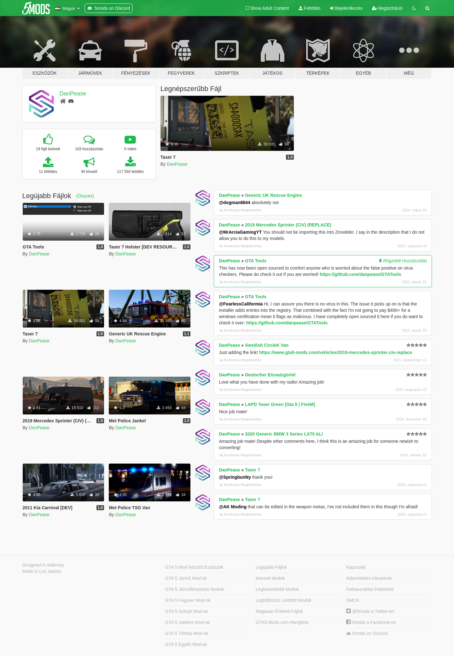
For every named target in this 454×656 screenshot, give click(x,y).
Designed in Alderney (43, 565)
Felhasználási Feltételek (369, 589)
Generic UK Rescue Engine (273, 195)
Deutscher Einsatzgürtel (270, 374)
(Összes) (85, 195)
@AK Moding (233, 506)
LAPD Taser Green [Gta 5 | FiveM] (280, 404)
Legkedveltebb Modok (277, 589)
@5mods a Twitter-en (370, 611)
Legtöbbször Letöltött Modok (283, 600)
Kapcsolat (355, 567)
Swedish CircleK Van (267, 345)
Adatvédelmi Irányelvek (369, 578)
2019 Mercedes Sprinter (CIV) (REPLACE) (288, 224)
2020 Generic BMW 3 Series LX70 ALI (284, 433)
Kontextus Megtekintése (240, 210)
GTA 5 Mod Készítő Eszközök (194, 567)
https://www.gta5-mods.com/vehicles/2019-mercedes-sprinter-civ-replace (335, 352)
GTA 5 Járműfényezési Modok (194, 589)
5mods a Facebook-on (371, 622)
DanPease (73, 93)
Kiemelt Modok (270, 578)
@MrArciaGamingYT (240, 232)
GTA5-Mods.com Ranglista (282, 622)
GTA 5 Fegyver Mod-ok (188, 600)
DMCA (352, 600)
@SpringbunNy (235, 477)
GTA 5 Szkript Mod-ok (186, 611)
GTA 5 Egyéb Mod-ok (186, 644)
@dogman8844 (234, 202)
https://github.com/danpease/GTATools (360, 274)
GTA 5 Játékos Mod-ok (187, 622)
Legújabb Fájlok (271, 567)
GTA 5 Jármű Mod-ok (186, 578)
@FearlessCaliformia (241, 303)
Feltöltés (310, 8)
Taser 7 (252, 469)
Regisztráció (387, 8)
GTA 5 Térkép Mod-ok (186, 633)
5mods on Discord (367, 633)
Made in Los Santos (41, 571)
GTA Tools (255, 260)
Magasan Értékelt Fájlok (279, 611)
